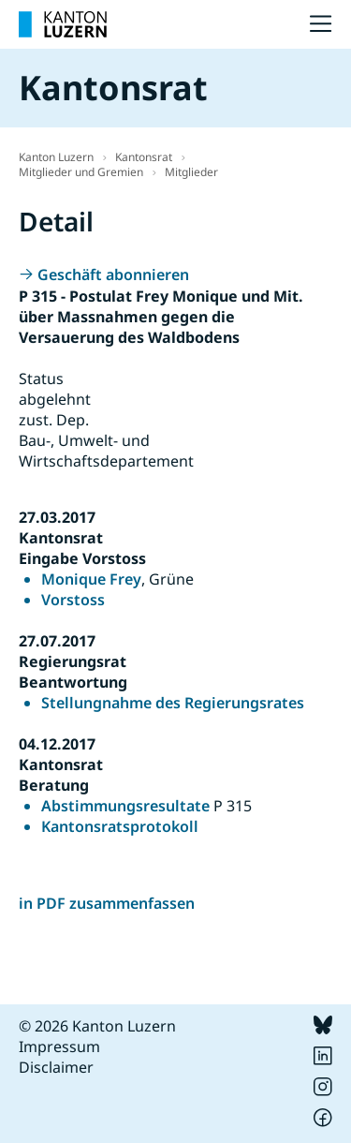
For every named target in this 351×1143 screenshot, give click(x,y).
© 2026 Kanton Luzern (97, 1026)
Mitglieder (191, 172)
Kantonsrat (143, 157)
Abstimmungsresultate (125, 805)
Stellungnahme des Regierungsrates (172, 702)
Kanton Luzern (56, 157)
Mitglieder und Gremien (81, 172)
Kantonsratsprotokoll (119, 826)
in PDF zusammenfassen (107, 903)
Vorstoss (73, 599)
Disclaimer (56, 1067)
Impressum (59, 1046)
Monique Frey (91, 579)
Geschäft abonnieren (113, 274)
